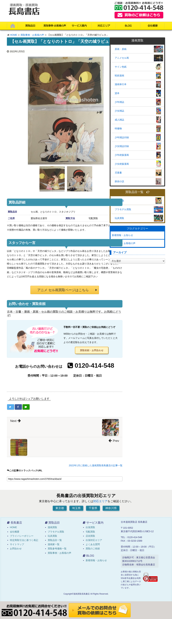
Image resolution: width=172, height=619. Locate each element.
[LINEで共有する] (26, 407)
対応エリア (100, 501)
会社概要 (14, 531)
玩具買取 (119, 218)
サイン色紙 (120, 66)
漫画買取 (119, 200)
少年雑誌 (119, 102)
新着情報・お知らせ (122, 235)
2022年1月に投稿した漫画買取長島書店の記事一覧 (95, 465)
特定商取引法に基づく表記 (24, 540)
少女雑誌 (119, 110)
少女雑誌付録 (122, 146)
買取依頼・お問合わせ (91, 350)
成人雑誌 (119, 119)
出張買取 (90, 527)
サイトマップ (17, 544)
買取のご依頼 (93, 548)
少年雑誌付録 (122, 137)
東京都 (59, 508)
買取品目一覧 (137, 192)
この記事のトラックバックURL (24, 470)
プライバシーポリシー (21, 536)
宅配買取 (90, 531)
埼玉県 (76, 508)
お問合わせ (16, 548)
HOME (13, 35)
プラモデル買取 (123, 209)
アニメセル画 (122, 57)
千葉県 (93, 508)
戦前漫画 (119, 75)
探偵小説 (119, 181)
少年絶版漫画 (122, 155)
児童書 (118, 172)
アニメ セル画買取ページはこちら (63, 290)
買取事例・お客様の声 (32, 35)
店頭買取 (90, 536)
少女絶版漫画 (122, 164)
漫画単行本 (120, 84)
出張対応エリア (94, 540)
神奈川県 (111, 508)
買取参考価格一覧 (57, 548)
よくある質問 (93, 544)
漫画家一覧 (53, 544)
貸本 (117, 93)
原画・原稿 (120, 49)
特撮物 (118, 128)
